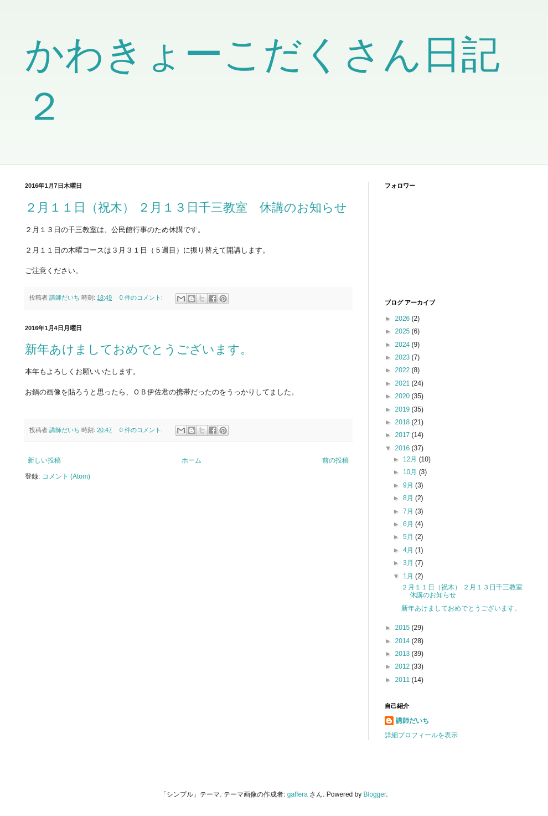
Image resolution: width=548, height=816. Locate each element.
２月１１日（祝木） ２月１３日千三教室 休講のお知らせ (186, 207)
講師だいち (412, 721)
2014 (403, 641)
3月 (409, 563)
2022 (403, 370)
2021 (403, 383)
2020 (403, 396)
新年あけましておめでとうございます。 (138, 349)
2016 (403, 448)
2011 (403, 680)
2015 (403, 628)
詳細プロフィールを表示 (421, 735)
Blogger (375, 794)
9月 (409, 485)
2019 (403, 409)
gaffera (297, 794)
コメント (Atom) (66, 476)
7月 (409, 511)
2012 (403, 666)
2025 (403, 331)
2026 (403, 318)
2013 (403, 654)
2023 (403, 357)
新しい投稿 (44, 460)
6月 (409, 524)
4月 (409, 550)
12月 (411, 459)
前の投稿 (335, 460)
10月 (411, 472)
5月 (409, 537)
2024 (403, 344)
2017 (403, 435)
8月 (409, 498)
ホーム (191, 460)
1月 (409, 576)
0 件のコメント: (142, 297)
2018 (403, 422)
